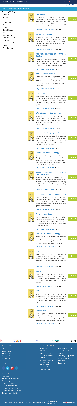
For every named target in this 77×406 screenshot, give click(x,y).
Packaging (61, 353)
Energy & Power (63, 358)
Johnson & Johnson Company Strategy (51, 194)
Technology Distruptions (10, 379)
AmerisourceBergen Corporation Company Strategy (51, 173)
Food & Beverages (46, 353)
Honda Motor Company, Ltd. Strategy (50, 133)
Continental (40, 14)
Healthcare (6, 40)
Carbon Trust (41, 311)
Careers (4, 361)
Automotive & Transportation (45, 363)
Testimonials (6, 351)
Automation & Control (65, 351)
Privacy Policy (7, 356)
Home (3, 9)
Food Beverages (8, 48)
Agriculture (62, 361)
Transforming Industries (10, 393)
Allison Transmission (44, 34)
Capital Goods (7, 30)
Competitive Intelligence (10, 388)
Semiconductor (7, 20)
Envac (38, 251)
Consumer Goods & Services (46, 357)
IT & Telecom (44, 351)
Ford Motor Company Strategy (47, 153)
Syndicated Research (9, 386)
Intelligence (6, 376)
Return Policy (6, 358)
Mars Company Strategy (45, 214)
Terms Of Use (6, 354)
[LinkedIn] (16, 368)
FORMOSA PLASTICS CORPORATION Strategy (51, 55)
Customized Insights (9, 383)
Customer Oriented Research (12, 391)
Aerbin (38, 271)
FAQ (3, 349)
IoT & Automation (8, 35)
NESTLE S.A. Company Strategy (48, 234)
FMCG (4, 33)
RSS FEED (5, 363)
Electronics (61, 363)
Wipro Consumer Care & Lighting (48, 113)
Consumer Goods (8, 38)
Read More (58, 29)
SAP (37, 291)
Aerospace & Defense (65, 349)
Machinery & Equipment (66, 356)
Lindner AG (40, 93)
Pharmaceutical (45, 367)
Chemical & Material (47, 360)
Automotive (6, 22)
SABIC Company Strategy (45, 74)
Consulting (6, 381)
